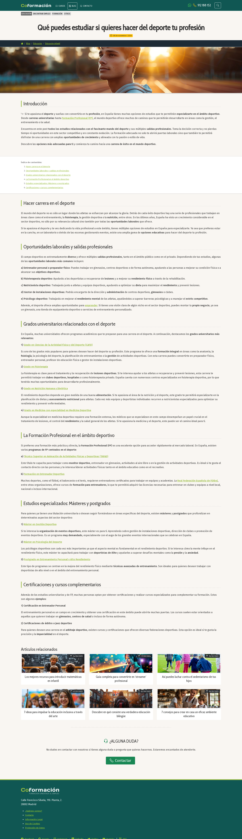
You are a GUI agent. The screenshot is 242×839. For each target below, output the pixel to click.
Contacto (29, 815)
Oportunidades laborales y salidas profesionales (47, 171)
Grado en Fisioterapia (36, 366)
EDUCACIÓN (26, 14)
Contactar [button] (120, 760)
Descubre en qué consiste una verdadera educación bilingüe (121, 714)
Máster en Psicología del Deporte (43, 541)
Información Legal (34, 819)
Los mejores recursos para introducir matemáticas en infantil (53, 679)
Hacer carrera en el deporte (38, 166)
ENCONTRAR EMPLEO (41, 14)
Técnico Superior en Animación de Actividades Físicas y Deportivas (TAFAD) (66, 456)
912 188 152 (204, 5)
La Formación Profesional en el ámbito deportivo (47, 179)
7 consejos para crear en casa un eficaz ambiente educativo (189, 714)
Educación (37, 43)
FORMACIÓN (57, 14)
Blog (28, 43)
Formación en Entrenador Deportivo (44, 474)
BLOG (72, 6)
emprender (91, 305)
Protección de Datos (35, 827)
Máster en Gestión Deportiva (40, 524)
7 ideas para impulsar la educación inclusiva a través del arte (53, 714)
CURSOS (60, 6)
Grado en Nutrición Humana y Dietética (46, 388)
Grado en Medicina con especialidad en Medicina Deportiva (57, 410)
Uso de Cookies (32, 823)
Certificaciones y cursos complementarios (44, 187)
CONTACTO (86, 6)
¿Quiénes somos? (33, 811)
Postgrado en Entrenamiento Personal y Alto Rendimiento (57, 559)
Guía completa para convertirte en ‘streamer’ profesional (121, 679)
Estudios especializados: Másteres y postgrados (47, 183)
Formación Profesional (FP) (77, 118)
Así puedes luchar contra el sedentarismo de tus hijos (189, 679)
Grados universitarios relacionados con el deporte (48, 175)
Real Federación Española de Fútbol (197, 480)
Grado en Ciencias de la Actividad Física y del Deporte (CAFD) (58, 344)
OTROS (67, 14)
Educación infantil (52, 43)
